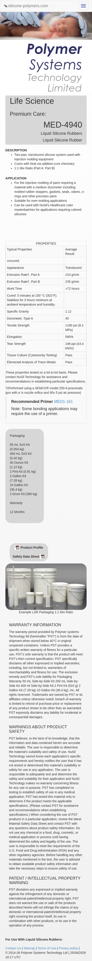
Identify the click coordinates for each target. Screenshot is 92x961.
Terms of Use (47, 948)
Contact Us (13, 948)
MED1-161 (63, 401)
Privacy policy (68, 948)
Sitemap (29, 948)
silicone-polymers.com (26, 6)
